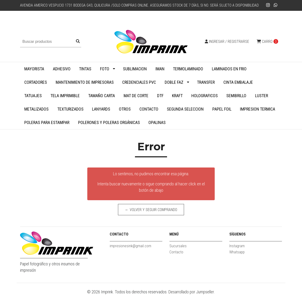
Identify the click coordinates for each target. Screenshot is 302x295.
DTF (160, 95)
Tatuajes (33, 95)
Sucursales (178, 246)
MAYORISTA (34, 68)
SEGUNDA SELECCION (185, 109)
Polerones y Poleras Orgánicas (109, 122)
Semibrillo (236, 95)
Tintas (85, 68)
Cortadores (35, 82)
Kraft (177, 95)
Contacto (148, 109)
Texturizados (70, 109)
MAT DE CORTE (136, 95)
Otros (125, 109)
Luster (261, 95)
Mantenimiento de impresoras (85, 82)
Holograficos (204, 95)
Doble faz (174, 82)
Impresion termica (257, 109)
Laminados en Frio (229, 68)
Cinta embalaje (238, 82)
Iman (159, 68)
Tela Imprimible (65, 95)
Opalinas (157, 122)
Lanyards (101, 109)
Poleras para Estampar (46, 122)
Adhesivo (62, 68)
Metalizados (36, 109)
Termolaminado (188, 68)
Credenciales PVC (139, 82)
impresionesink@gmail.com (130, 246)
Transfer (206, 82)
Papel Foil (221, 109)
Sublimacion (135, 68)
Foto (104, 68)
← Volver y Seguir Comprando (151, 209)
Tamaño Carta (101, 95)
